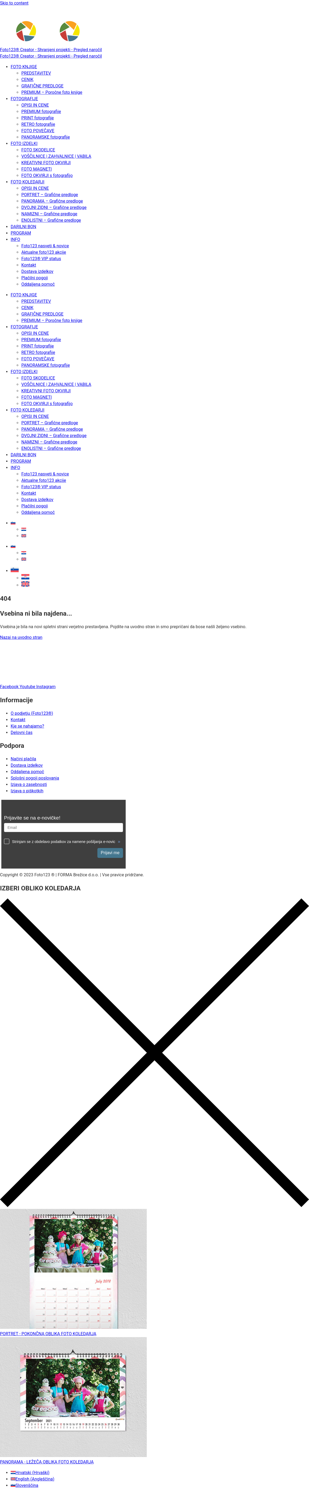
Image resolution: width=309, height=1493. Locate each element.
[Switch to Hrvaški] (23, 529)
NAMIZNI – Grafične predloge (49, 213)
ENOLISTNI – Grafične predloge (51, 220)
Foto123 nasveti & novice (45, 245)
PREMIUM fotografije (41, 111)
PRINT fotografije (37, 117)
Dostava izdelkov (37, 271)
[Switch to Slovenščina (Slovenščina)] (24, 1485)
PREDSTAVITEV (36, 73)
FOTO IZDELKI (24, 143)
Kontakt (28, 265)
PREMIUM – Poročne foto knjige (51, 92)
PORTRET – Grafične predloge (49, 194)
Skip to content (14, 3)
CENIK (27, 79)
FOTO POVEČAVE (37, 130)
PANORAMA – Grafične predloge (52, 201)
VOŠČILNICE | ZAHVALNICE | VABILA (56, 156)
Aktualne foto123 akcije (43, 252)
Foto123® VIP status (41, 258)
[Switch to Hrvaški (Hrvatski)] (30, 1472)
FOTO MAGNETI (36, 169)
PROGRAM (21, 233)
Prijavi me (110, 852)
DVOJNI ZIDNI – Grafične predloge (53, 207)
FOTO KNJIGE (24, 66)
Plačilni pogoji (34, 277)
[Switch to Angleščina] (23, 535)
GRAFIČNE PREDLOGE (42, 85)
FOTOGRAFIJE (24, 98)
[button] (15, 570)
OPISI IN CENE (35, 105)
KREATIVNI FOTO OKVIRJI (46, 162)
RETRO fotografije (38, 124)
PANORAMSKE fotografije (45, 137)
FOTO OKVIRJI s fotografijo (47, 175)
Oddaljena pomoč (38, 284)
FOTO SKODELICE (38, 149)
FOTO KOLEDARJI (27, 181)
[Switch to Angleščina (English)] (32, 1479)
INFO (15, 239)
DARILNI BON (23, 226)
